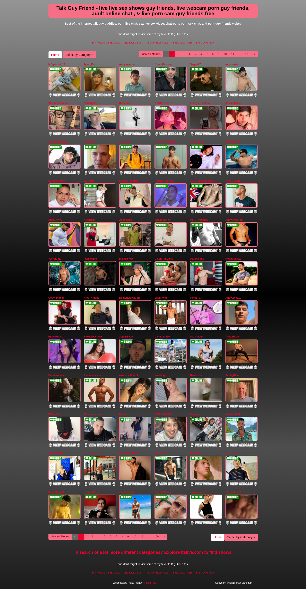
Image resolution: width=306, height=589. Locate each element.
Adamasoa (125, 219)
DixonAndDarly (163, 258)
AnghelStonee (163, 492)
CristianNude (233, 414)
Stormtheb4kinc (58, 103)
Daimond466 (162, 336)
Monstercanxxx (93, 414)
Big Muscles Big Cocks (106, 42)
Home (55, 54)
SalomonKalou (93, 375)
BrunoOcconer (163, 64)
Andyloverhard (128, 64)
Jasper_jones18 (199, 492)
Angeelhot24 (56, 453)
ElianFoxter (161, 297)
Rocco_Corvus (93, 453)
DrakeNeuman (57, 375)
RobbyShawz (233, 258)
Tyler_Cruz (90, 64)
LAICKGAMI (197, 142)
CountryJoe (91, 103)
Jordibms (89, 142)
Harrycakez (197, 375)
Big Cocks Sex (205, 42)
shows (224, 552)
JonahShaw (126, 336)
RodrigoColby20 (58, 142)
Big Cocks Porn (182, 42)
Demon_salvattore (165, 142)
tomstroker (232, 64)
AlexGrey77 (55, 219)
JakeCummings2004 (202, 181)
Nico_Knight (91, 297)
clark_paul (196, 336)
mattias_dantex (128, 181)
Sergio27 (195, 64)
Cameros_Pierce (129, 453)
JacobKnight (127, 492)
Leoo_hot (231, 453)
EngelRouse (55, 336)
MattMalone (197, 258)
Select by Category (79, 54)
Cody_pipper (56, 297)
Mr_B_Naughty (199, 219)
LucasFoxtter (233, 181)
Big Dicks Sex (132, 42)
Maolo (123, 414)
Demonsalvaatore (129, 297)
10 (225, 54)
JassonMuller (233, 103)
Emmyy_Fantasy (200, 103)
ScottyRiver (232, 375)
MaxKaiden (161, 453)
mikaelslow (126, 258)
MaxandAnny (162, 219)
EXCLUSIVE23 (163, 414)
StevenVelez (232, 142)
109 (247, 54)
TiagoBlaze (232, 336)
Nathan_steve (56, 181)
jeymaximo (90, 258)
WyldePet (54, 414)
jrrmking (159, 375)
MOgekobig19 (56, 64)
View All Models (150, 54)
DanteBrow (196, 453)
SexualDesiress (93, 336)
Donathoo (125, 103)
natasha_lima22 (128, 375)
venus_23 (196, 297)
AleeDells (89, 219)
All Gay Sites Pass (157, 42)
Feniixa (194, 414)
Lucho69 (124, 142)
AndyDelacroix (234, 219)
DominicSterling (164, 181)
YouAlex (89, 181)
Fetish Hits (150, 582)
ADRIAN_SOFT (163, 103)
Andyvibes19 (233, 297)
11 (232, 54)
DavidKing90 (56, 492)
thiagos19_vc (92, 492)
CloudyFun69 (233, 492)
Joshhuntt (54, 258)
